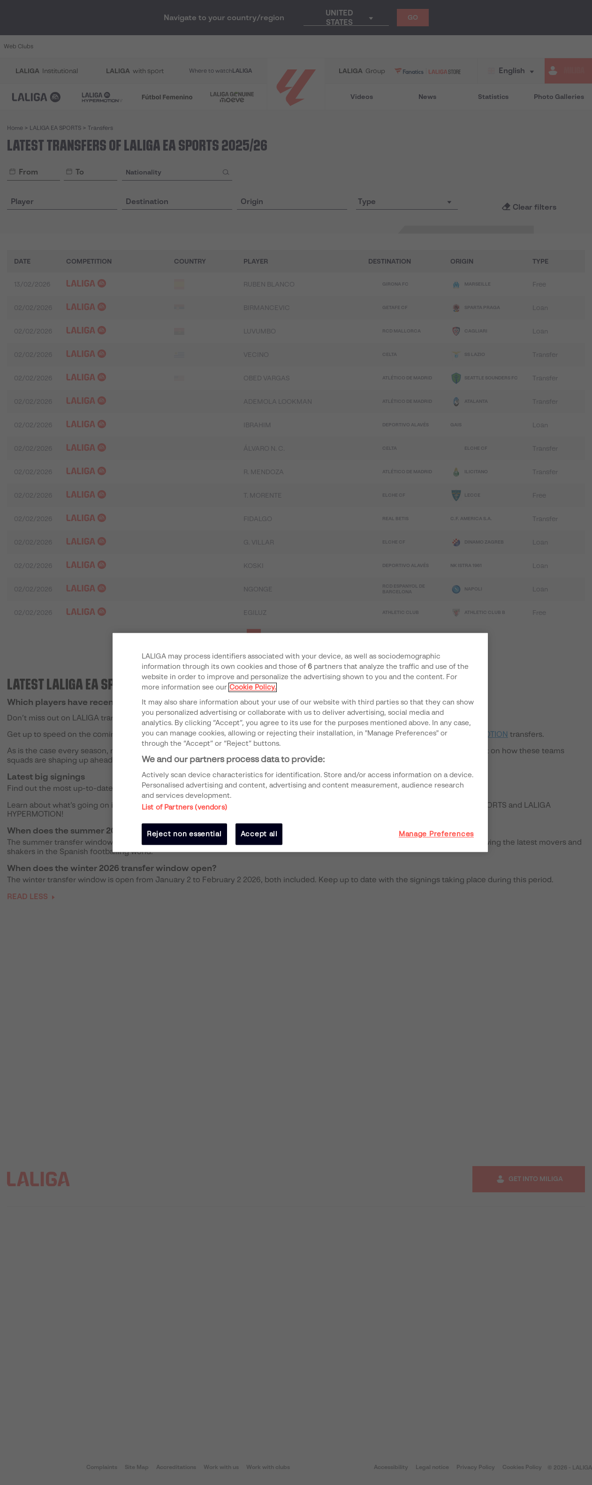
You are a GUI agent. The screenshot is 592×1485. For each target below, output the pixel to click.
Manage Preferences (436, 834)
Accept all (259, 834)
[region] (300, 742)
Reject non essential (184, 834)
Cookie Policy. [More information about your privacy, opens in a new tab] (252, 687)
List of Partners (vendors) (184, 807)
